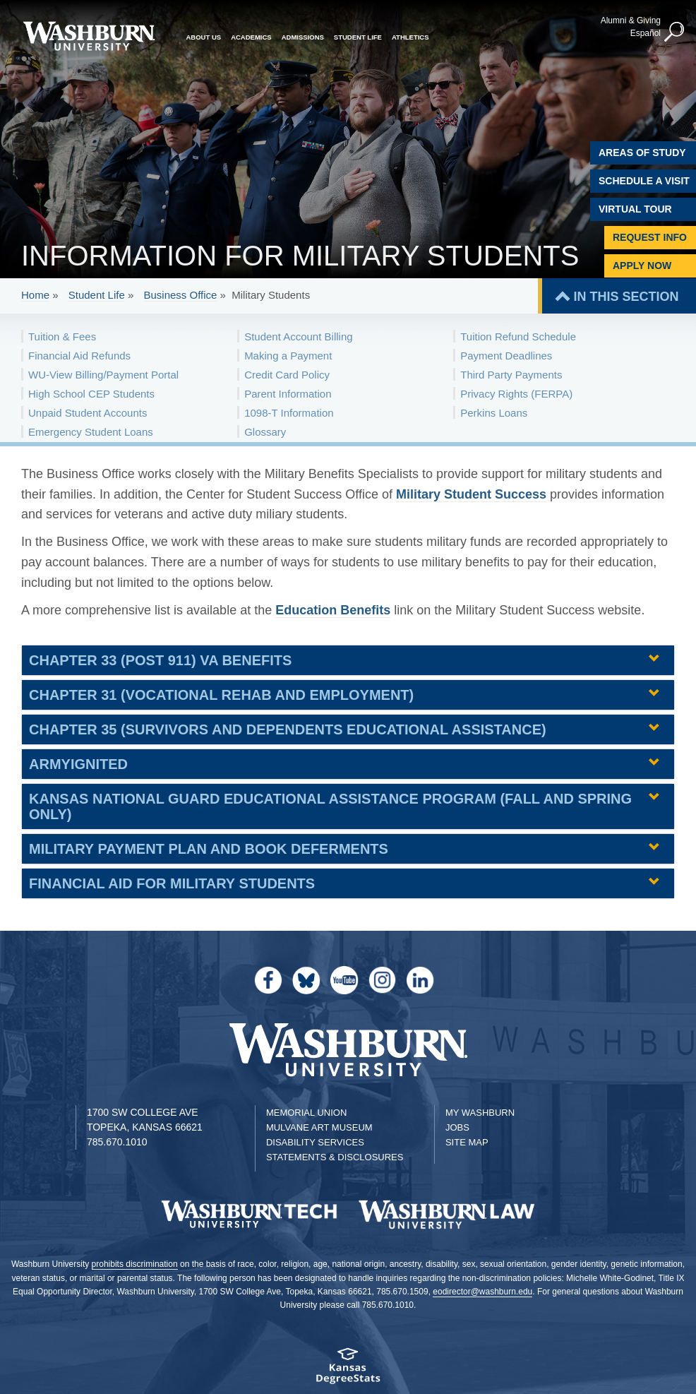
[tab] (348, 660)
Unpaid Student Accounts (87, 413)
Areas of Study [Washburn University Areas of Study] (642, 152)
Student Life (96, 295)
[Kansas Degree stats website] (348, 1370)
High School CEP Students (91, 394)
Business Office (180, 295)
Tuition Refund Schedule (518, 336)
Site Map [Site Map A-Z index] (466, 1142)
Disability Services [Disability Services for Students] (315, 1142)
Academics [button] (251, 37)
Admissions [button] (303, 37)
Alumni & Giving (631, 20)
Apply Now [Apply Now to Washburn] (642, 265)
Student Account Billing (298, 336)
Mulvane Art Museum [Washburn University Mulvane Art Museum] (319, 1127)
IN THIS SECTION (625, 297)
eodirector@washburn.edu (482, 1292)
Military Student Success (471, 494)
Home (35, 295)
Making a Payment (288, 356)
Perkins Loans (493, 413)
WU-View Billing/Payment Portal (103, 375)
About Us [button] (204, 37)
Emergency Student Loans (90, 432)
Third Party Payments (511, 375)
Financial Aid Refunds (79, 356)
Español (645, 33)
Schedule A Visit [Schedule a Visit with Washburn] (644, 180)
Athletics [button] (410, 37)
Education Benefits (332, 610)
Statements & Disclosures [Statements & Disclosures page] (335, 1157)
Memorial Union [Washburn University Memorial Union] (306, 1112)
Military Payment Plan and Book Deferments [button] (208, 849)
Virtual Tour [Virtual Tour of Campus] (635, 209)
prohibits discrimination (135, 1264)
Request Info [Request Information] (650, 237)
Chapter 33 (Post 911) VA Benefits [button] (160, 660)
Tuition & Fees (62, 336)
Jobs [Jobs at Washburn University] (457, 1127)
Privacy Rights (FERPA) (516, 394)
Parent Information (287, 394)
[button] (674, 32)
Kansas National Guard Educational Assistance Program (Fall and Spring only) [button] (330, 806)
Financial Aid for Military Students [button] (172, 883)
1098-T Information (288, 413)
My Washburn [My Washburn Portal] (480, 1112)
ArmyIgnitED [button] (78, 764)
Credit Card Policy (287, 375)
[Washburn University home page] (89, 36)
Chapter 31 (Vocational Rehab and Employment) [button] (221, 695)
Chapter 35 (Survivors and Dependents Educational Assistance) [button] (287, 729)
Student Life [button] (358, 37)
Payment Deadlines (506, 356)
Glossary (265, 432)
